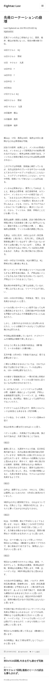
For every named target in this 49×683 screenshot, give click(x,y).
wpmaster (8, 31)
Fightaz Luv (12, 6)
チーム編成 (36, 652)
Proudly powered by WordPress (16, 680)
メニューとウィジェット (42, 8)
